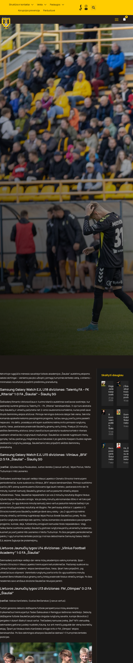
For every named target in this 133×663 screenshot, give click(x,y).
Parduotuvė (49, 10)
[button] (93, 7)
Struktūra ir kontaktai (21, 4)
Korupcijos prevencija (29, 10)
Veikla (41, 4)
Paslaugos (57, 4)
